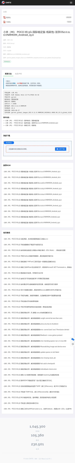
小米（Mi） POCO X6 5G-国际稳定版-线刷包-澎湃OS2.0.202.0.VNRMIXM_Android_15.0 (33, 205)
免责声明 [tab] (18, 74)
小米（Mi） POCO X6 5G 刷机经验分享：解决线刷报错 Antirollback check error (30, 369)
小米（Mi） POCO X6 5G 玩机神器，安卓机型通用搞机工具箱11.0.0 (26, 239)
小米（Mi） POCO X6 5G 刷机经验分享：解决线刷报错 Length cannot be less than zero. (33, 318)
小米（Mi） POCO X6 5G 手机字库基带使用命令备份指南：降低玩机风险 (28, 307)
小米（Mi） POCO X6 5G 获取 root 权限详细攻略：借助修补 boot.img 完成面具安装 (31, 375)
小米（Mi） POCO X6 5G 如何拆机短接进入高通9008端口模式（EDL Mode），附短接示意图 (34, 250)
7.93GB (9, 50)
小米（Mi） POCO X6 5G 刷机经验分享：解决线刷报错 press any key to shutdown (31, 324)
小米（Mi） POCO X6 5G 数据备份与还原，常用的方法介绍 (23, 273)
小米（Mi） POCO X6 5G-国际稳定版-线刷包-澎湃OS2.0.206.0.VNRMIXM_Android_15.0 (33, 183)
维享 (36, 459)
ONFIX (6, 2)
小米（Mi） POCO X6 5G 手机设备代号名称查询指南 (21, 301)
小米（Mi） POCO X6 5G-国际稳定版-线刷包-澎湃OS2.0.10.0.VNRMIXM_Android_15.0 (32, 211)
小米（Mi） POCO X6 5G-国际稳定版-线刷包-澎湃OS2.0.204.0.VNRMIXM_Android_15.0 (33, 194)
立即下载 (61, 149)
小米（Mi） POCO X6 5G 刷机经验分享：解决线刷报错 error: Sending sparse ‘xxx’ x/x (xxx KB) (35, 341)
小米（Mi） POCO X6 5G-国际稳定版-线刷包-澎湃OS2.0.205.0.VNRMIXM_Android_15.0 (33, 188)
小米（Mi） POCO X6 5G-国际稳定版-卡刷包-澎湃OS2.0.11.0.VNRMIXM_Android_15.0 (32, 171)
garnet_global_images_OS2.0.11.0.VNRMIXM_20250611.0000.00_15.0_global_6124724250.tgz (34, 57)
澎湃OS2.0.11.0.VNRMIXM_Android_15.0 (18, 54)
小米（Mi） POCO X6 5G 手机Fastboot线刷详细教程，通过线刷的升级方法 (28, 256)
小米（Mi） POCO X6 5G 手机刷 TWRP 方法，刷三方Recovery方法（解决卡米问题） (32, 392)
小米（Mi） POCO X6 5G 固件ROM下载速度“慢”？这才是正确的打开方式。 (28, 380)
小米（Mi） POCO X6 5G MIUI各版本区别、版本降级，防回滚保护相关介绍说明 (30, 397)
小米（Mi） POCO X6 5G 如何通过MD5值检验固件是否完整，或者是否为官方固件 (31, 284)
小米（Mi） (10, 40)
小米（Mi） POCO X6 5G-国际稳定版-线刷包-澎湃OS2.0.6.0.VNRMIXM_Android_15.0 (32, 222)
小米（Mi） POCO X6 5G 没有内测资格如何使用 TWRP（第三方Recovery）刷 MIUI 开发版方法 (35, 386)
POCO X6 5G (10, 43)
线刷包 (37, 17)
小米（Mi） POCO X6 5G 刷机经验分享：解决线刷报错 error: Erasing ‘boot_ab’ (30, 358)
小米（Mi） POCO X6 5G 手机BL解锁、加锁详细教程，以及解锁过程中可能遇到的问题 (32, 295)
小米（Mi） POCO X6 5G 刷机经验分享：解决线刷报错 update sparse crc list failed (31, 352)
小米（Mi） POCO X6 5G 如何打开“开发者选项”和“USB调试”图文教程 (26, 278)
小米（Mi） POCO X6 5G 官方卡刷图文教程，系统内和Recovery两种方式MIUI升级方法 (32, 290)
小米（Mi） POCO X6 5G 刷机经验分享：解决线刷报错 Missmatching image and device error (35, 346)
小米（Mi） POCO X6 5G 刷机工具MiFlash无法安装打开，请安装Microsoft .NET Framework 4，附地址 (38, 267)
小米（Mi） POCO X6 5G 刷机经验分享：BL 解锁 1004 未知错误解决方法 (28, 312)
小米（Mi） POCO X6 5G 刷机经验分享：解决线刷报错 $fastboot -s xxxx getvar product (33, 335)
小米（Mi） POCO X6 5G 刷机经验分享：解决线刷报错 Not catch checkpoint (29, 363)
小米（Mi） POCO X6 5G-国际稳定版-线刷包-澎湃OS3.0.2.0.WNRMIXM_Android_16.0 (32, 177)
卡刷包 (37, 22)
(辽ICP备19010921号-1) (45, 459)
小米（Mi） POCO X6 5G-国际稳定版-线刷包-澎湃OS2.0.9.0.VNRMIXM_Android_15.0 (32, 217)
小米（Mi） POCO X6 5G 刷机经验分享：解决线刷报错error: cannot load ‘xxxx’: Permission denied (36, 329)
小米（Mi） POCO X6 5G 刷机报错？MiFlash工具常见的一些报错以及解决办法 (30, 261)
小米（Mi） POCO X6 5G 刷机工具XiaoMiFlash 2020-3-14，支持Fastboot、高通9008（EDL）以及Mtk (38, 409)
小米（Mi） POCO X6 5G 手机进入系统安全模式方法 (21, 403)
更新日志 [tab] (8, 74)
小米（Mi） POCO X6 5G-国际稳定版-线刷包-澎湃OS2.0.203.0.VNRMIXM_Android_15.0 (33, 200)
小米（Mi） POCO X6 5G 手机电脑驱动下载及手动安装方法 (23, 244)
